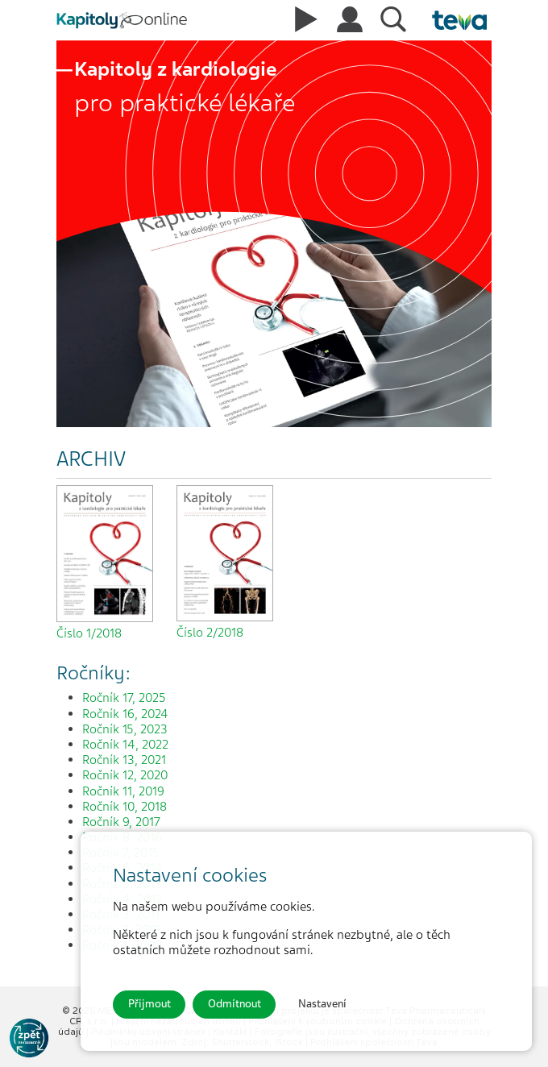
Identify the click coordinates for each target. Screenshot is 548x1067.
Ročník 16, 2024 (125, 714)
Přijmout (149, 1004)
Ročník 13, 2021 (124, 760)
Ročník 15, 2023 (125, 729)
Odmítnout (234, 1004)
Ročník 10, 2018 (124, 807)
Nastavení (322, 1004)
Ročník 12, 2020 (125, 775)
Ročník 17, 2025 (124, 698)
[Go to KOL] (29, 1038)
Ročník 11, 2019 (123, 791)
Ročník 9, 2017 (121, 822)
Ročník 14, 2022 (125, 745)
